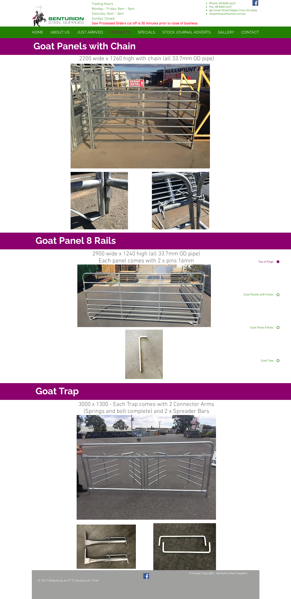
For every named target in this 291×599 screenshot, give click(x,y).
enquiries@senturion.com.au (227, 13)
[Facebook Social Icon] (146, 576)
